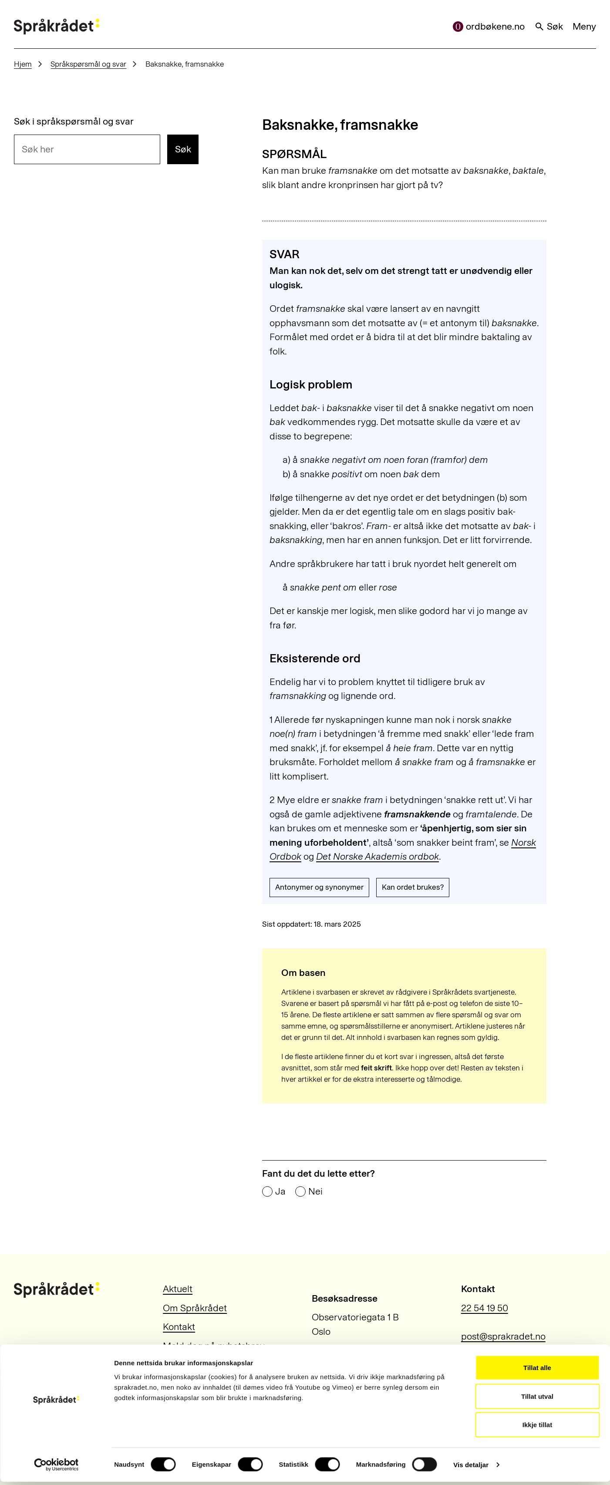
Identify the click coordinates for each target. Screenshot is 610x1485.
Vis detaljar (471, 1468)
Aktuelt (177, 1289)
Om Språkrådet (195, 1308)
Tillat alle (537, 1370)
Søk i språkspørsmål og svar (74, 122)
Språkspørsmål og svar (88, 64)
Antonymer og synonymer (319, 887)
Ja (280, 1192)
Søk (548, 26)
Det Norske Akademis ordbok (377, 856)
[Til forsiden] (56, 26)
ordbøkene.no (489, 26)
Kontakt (179, 1327)
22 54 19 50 (484, 1308)
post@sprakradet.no (503, 1336)
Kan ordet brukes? (413, 887)
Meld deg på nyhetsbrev (214, 1346)
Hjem (23, 64)
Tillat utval (537, 1399)
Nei (315, 1192)
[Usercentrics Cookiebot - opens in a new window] (56, 1468)
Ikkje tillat (537, 1427)
